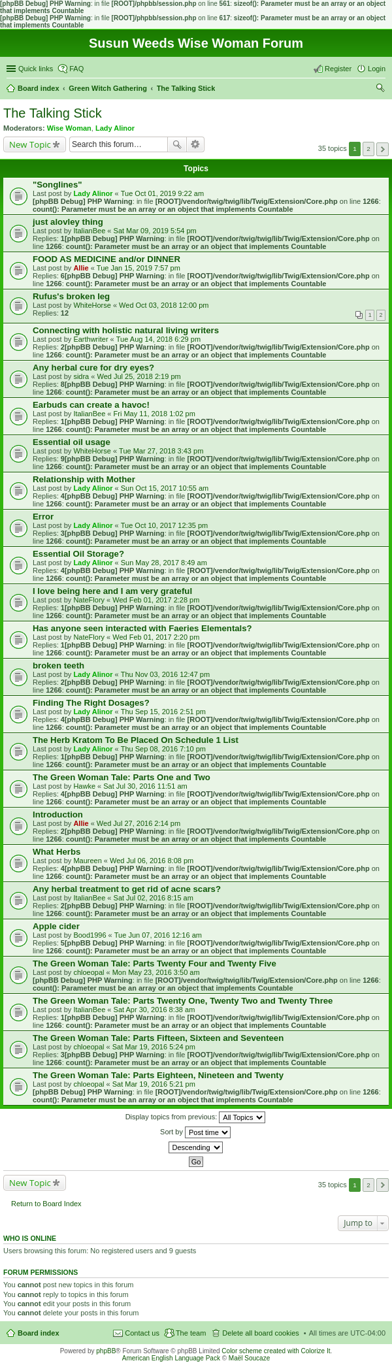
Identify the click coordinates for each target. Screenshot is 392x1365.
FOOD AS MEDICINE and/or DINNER (106, 259)
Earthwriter (90, 339)
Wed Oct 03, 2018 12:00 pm (163, 305)
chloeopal (88, 972)
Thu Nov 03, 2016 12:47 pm (165, 674)
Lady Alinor (115, 128)
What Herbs (56, 852)
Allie (80, 268)
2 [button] (368, 148)
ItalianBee (89, 231)
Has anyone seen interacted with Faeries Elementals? (142, 628)
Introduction (58, 814)
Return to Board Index (46, 1204)
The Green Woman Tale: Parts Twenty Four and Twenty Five (154, 963)
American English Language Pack (171, 1358)
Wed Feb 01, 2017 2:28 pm (155, 600)
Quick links (35, 69)
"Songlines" (57, 184)
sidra (81, 376)
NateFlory (89, 600)
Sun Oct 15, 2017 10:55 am (165, 488)
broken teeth (58, 665)
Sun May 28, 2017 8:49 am (164, 563)
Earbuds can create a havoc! (91, 405)
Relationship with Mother (84, 479)
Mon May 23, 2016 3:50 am (156, 972)
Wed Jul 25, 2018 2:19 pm (138, 376)
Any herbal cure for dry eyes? (93, 367)
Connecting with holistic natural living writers (126, 330)
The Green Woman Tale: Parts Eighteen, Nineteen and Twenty (158, 1075)
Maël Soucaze (249, 1358)
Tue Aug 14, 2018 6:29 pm (158, 339)
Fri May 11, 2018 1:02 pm (154, 414)
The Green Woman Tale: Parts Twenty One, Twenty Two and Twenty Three (183, 1001)
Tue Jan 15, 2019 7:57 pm (138, 268)
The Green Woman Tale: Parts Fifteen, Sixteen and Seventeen (158, 1038)
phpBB (106, 1351)
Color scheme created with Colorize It (275, 1351)
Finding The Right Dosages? (91, 703)
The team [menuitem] (191, 1333)
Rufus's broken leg (71, 296)
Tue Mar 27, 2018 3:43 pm (161, 451)
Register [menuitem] (338, 69)
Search (177, 144)
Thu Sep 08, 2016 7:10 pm (163, 749)
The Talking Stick (52, 113)
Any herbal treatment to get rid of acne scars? (127, 889)
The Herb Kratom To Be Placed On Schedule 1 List (135, 740)
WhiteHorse (91, 305)
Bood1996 (89, 935)
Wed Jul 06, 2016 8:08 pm (151, 860)
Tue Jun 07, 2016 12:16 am (158, 935)
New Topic (30, 144)
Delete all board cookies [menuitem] (260, 1333)
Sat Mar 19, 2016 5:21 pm (153, 1084)
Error (43, 516)
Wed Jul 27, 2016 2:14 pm (138, 823)
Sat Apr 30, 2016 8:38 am (154, 1009)
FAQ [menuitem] (76, 69)
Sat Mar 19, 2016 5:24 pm (153, 1047)
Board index (38, 1333)
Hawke (84, 786)
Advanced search (195, 144)
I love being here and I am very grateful (112, 591)
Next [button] (382, 149)
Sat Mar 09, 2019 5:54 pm (155, 231)
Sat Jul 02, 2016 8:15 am (153, 898)
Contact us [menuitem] (142, 1333)
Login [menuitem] (376, 69)
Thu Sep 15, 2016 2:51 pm (163, 711)
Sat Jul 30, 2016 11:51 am (145, 786)
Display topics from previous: (195, 1117)
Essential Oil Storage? (78, 554)
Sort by (195, 1132)
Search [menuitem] (380, 89)
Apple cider (56, 926)
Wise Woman (69, 128)
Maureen (87, 860)
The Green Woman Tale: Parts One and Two (121, 777)
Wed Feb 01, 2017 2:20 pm (155, 637)
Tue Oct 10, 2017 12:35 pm (164, 525)
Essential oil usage (71, 442)
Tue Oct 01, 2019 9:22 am (162, 193)
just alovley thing (68, 222)
